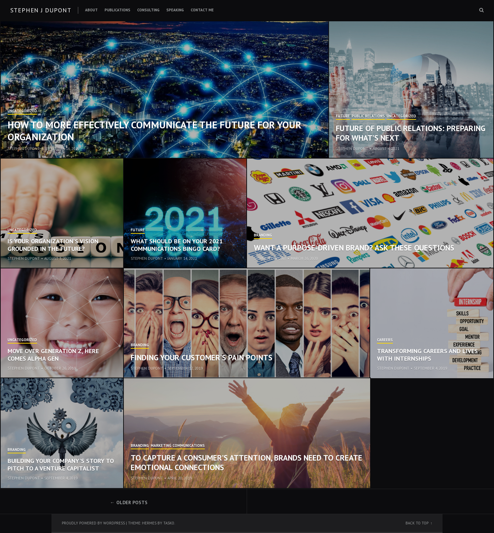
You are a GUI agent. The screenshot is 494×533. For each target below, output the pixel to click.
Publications (117, 10)
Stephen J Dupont (40, 10)
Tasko (168, 523)
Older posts (132, 502)
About (91, 10)
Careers (385, 340)
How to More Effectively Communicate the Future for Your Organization (154, 130)
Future (343, 116)
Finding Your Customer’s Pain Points (201, 357)
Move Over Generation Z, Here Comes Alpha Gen (53, 354)
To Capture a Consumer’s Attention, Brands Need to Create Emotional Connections (246, 462)
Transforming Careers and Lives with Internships (427, 354)
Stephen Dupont (24, 148)
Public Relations (368, 116)
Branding (263, 235)
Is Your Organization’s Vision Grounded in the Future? (53, 245)
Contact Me (202, 10)
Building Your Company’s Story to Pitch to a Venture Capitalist (61, 464)
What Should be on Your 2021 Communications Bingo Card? (177, 245)
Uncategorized (22, 111)
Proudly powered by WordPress (93, 523)
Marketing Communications (178, 446)
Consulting (148, 10)
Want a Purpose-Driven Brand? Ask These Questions (354, 248)
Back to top (416, 523)
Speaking (175, 10)
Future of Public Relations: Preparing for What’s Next (410, 133)
